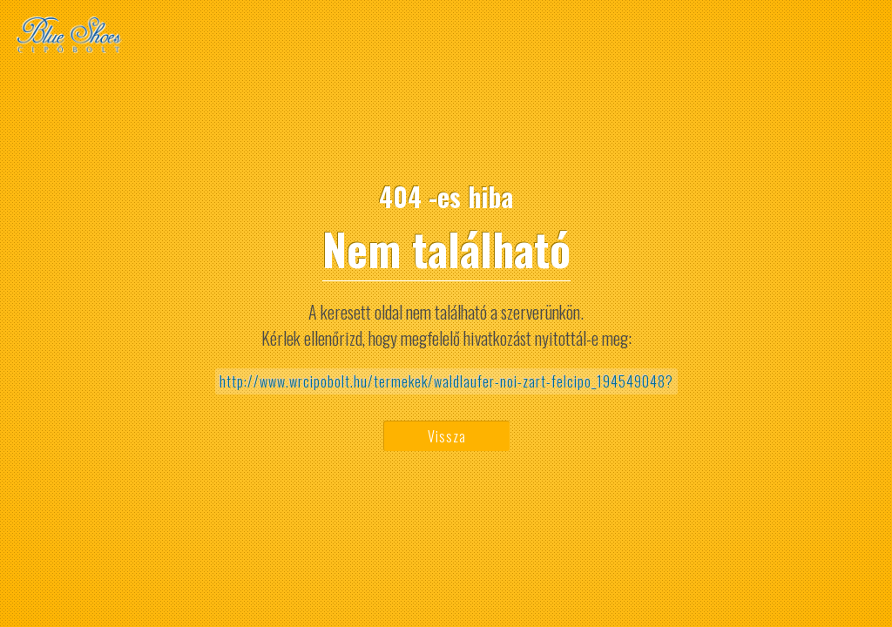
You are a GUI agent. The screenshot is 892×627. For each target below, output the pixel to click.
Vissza (447, 436)
